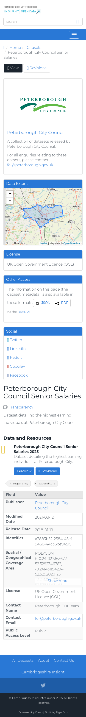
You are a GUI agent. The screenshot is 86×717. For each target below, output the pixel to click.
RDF (64, 303)
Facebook (17, 375)
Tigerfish (62, 712)
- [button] (9, 200)
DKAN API (24, 312)
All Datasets (22, 660)
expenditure (47, 483)
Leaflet (43, 243)
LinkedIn (16, 349)
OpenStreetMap (72, 243)
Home (15, 47)
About (43, 660)
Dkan (39, 712)
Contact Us (64, 660)
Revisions (37, 68)
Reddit (14, 357)
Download (48, 471)
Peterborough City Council (35, 132)
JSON (46, 303)
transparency (19, 483)
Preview (24, 471)
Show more (58, 581)
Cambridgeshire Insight (43, 672)
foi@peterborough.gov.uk (30, 165)
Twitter (14, 340)
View (14, 68)
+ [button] (9, 194)
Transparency (21, 407)
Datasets (33, 47)
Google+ (16, 366)
